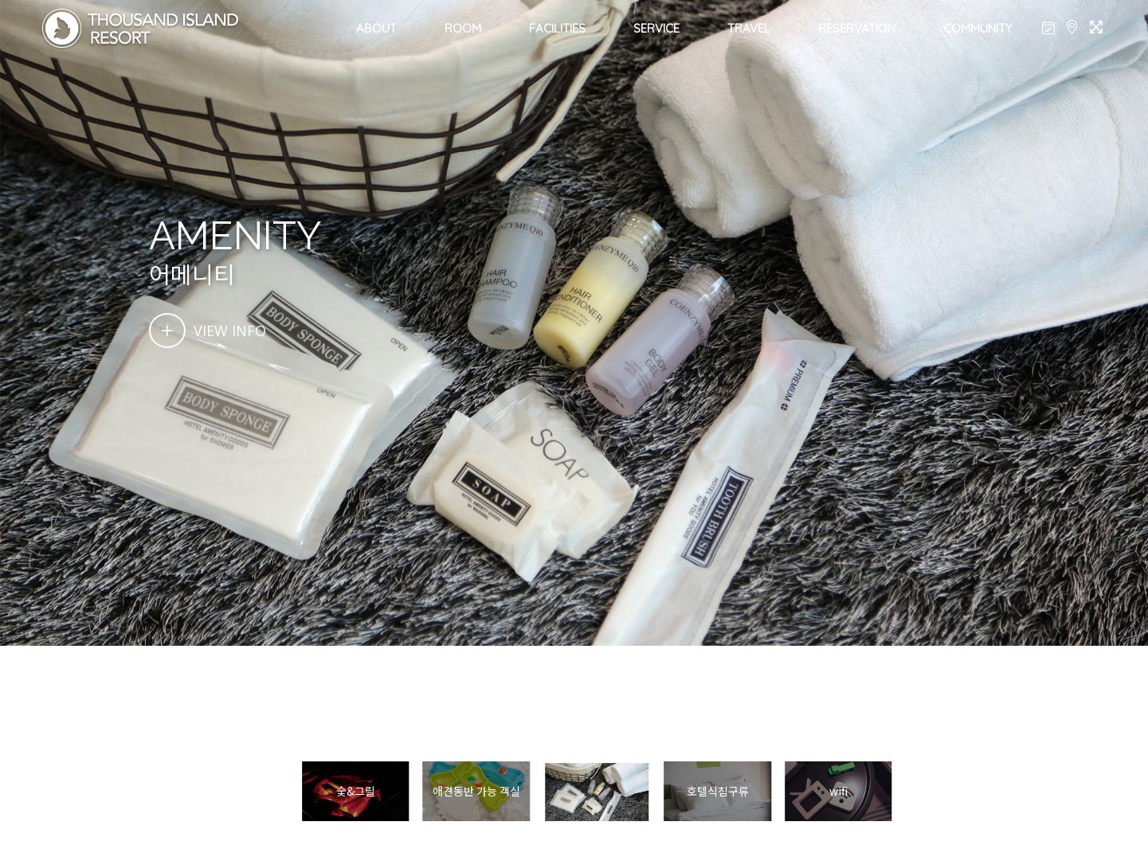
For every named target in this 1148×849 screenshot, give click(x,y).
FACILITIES (557, 28)
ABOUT (376, 28)
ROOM (463, 28)
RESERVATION (856, 28)
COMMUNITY (978, 28)
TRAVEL (748, 28)
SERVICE (656, 28)
